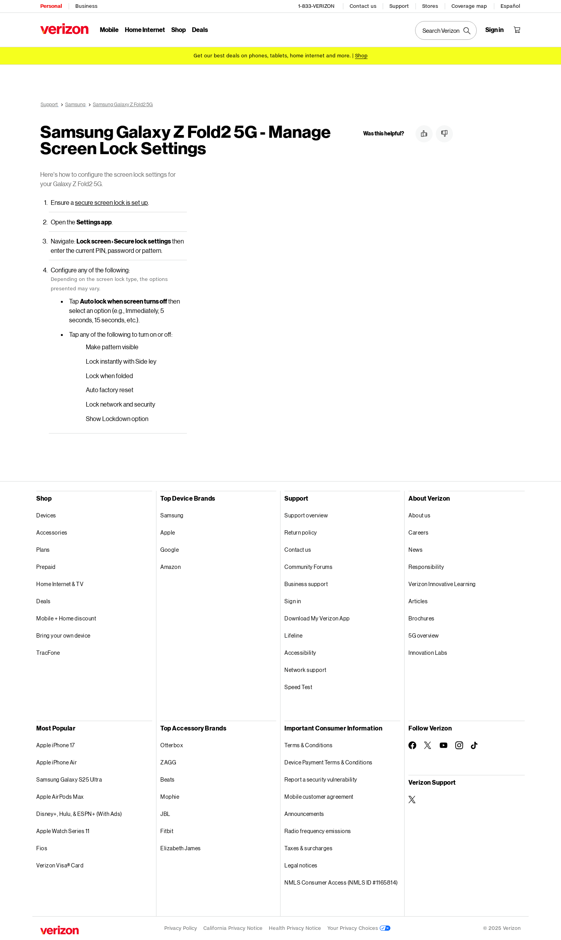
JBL (165, 813)
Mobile (109, 29)
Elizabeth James (180, 848)
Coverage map (469, 6)
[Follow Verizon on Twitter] (428, 745)
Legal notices (301, 865)
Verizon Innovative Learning (442, 584)
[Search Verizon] (446, 30)
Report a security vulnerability (320, 779)
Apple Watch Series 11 (63, 831)
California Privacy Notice (233, 928)
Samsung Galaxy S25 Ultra (69, 779)
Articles (418, 601)
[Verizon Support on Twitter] (412, 799)
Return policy (300, 532)
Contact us (363, 6)
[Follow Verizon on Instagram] (459, 745)
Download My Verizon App (317, 618)
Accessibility (300, 652)
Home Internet (145, 29)
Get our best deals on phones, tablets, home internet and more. (272, 56)
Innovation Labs (427, 652)
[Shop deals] (361, 56)
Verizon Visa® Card (59, 865)
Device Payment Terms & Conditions (328, 762)
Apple (167, 532)
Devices (46, 515)
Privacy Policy (180, 928)
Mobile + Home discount (66, 618)
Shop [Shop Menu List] (178, 29)
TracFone (48, 652)
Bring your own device (63, 635)
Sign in (292, 601)
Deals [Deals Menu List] (200, 29)
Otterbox (171, 745)
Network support (305, 669)
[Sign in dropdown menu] (494, 30)
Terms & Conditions (308, 745)
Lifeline (293, 635)
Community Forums (308, 566)
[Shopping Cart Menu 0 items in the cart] (516, 29)
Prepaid (46, 566)
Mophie (169, 796)
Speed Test (298, 687)
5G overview (423, 635)
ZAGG (168, 762)
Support (399, 6)
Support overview (306, 515)
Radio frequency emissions (317, 831)
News (415, 549)
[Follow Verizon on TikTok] (475, 746)
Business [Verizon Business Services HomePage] (86, 6)
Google (169, 549)
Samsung (172, 515)
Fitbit (166, 831)
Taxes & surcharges (308, 848)
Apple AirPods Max (60, 796)
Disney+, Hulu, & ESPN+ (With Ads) (79, 813)
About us (419, 515)
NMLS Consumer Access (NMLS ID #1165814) (341, 882)
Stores (430, 6)
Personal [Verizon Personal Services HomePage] (51, 6)
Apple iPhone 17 (55, 745)
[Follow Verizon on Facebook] (412, 745)
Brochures (421, 618)
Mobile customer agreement (318, 796)
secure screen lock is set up (111, 202)
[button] (424, 133)
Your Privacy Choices (359, 928)
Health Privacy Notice (295, 928)
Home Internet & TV (59, 584)
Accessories (51, 532)
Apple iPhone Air (56, 762)
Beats (167, 779)
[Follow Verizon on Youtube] (443, 745)
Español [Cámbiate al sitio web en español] (510, 6)
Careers (418, 532)
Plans (43, 549)
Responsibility (426, 566)
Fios (41, 848)
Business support (306, 584)
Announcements (304, 813)
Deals (43, 601)
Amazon (170, 566)
